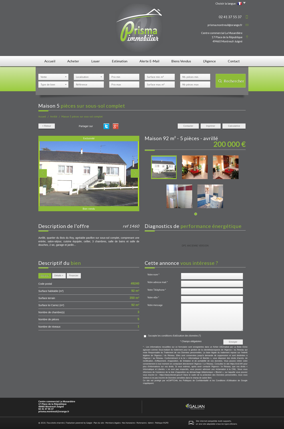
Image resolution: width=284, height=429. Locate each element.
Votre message (155, 305)
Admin (151, 423)
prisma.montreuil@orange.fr (225, 25)
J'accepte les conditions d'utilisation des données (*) (174, 335)
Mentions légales (113, 423)
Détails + (58, 275)
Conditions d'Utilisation (226, 380)
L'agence (209, 61)
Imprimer (210, 126)
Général (45, 275)
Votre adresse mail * (157, 282)
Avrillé (53, 116)
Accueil (49, 61)
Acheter (73, 61)
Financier (73, 275)
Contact (234, 61)
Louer (95, 61)
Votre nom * (153, 274)
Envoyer (233, 342)
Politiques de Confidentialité (196, 380)
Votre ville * (153, 297)
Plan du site (99, 423)
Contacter (188, 126)
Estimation (119, 61)
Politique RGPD (162, 423)
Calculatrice (234, 126)
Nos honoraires (128, 423)
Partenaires (142, 423)
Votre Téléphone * (156, 289)
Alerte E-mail (149, 61)
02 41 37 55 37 (46, 409)
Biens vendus (181, 61)
